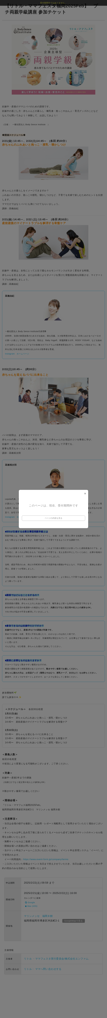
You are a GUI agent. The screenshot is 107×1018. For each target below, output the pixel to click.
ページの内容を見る (53, 518)
